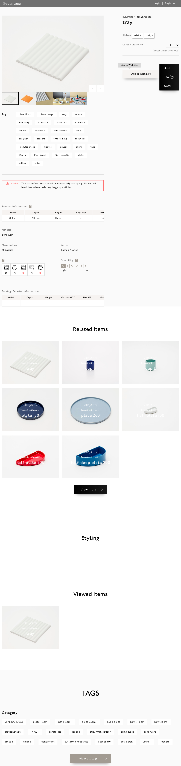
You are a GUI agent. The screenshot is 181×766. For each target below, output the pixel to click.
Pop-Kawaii (40, 155)
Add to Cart (161, 68)
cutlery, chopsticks (76, 744)
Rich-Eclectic (62, 155)
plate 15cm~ (25, 114)
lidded (27, 744)
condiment (48, 744)
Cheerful (80, 123)
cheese (23, 131)
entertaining (60, 139)
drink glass (127, 734)
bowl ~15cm (137, 725)
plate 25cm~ (89, 725)
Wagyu (22, 155)
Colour (127, 35)
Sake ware (150, 734)
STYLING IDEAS (14, 725)
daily (78, 131)
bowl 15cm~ (161, 725)
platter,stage (47, 114)
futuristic (80, 139)
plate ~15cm (40, 725)
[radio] (137, 35)
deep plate (113, 725)
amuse (78, 114)
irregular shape (27, 147)
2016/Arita (127, 17)
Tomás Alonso (143, 17)
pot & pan (127, 744)
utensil (147, 744)
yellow (22, 163)
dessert (41, 139)
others (165, 744)
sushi (79, 147)
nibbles (48, 147)
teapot (76, 734)
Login (157, 3)
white (80, 155)
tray (64, 114)
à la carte (43, 123)
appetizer (62, 123)
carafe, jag (55, 734)
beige (37, 163)
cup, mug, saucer (100, 734)
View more (89, 492)
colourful (40, 131)
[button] (129, 68)
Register (170, 3)
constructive (60, 131)
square (64, 147)
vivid (92, 147)
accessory (24, 123)
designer (23, 139)
